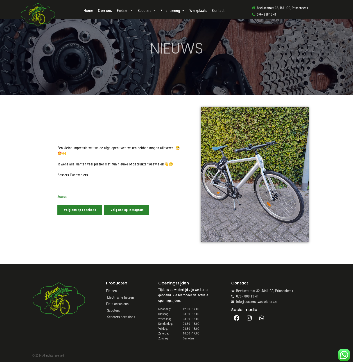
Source (62, 197)
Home (88, 10)
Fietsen (125, 10)
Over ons (105, 10)
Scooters (147, 10)
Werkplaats (198, 10)
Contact (218, 10)
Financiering (172, 10)
